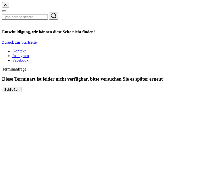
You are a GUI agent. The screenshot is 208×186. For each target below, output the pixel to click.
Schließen (11, 89)
